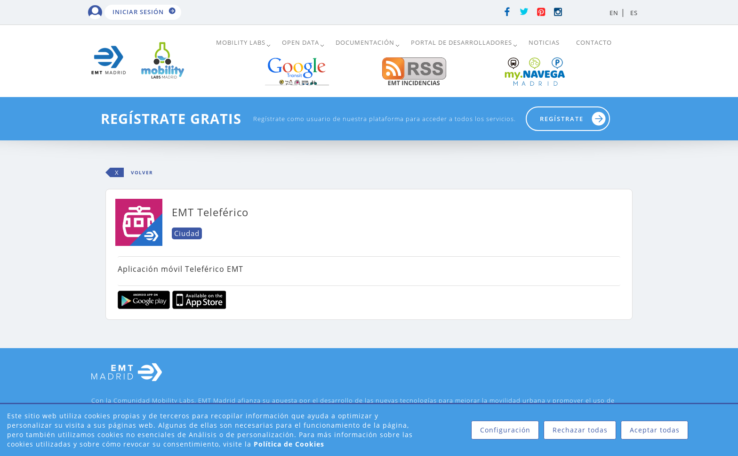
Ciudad (187, 233)
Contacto (594, 42)
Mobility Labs (240, 42)
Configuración (505, 429)
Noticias (544, 42)
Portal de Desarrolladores (461, 42)
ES (634, 12)
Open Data (300, 42)
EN (614, 12)
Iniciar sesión (138, 12)
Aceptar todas (655, 429)
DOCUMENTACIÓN (365, 42)
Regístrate (562, 118)
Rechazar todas (580, 429)
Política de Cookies (289, 444)
